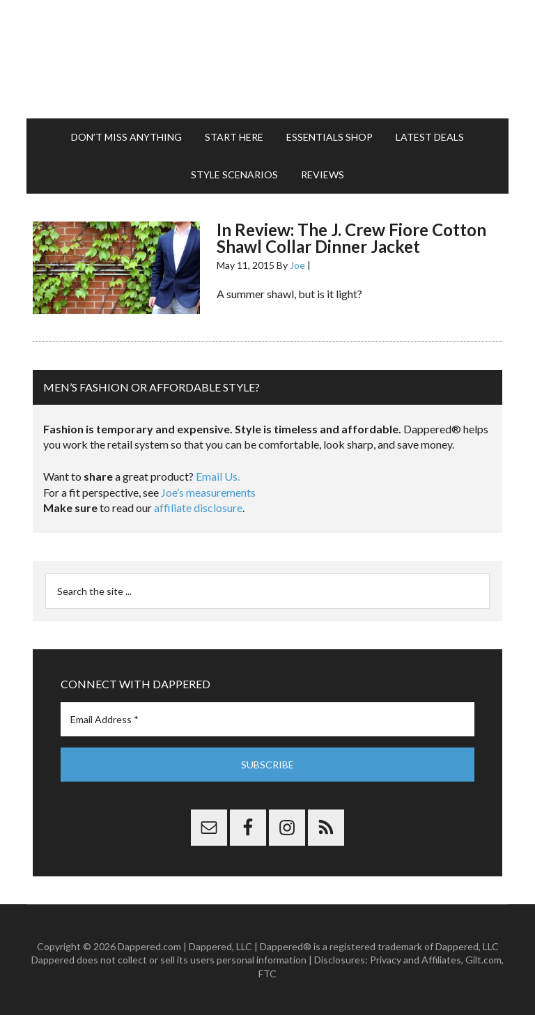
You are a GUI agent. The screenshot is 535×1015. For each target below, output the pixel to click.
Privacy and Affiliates (415, 960)
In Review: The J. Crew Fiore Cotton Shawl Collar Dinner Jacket (351, 237)
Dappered (267, 59)
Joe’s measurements (208, 492)
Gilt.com (483, 960)
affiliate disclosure (198, 507)
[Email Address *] (267, 719)
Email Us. (218, 476)
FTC (267, 973)
